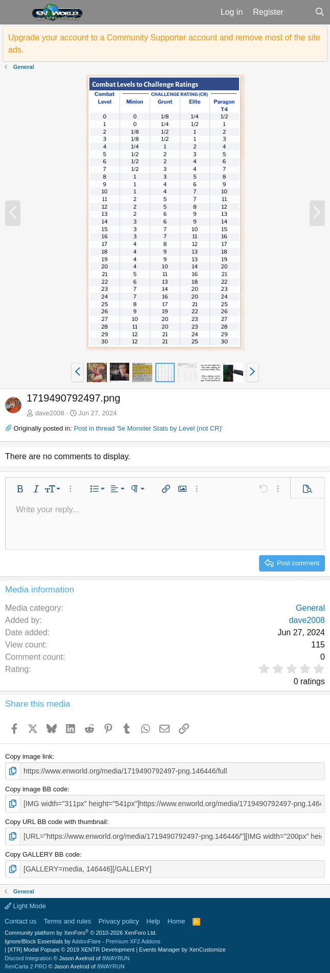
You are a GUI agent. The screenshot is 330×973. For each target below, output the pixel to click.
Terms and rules (67, 918)
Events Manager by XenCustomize (182, 947)
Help (153, 918)
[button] (14, 12)
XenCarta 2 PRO (26, 964)
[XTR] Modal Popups (71, 947)
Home (176, 918)
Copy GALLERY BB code (42, 852)
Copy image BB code (36, 788)
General (310, 608)
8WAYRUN (116, 955)
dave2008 (49, 413)
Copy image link (29, 756)
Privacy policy (119, 918)
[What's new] (299, 12)
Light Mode (25, 903)
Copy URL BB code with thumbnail (56, 820)
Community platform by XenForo (81, 930)
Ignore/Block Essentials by (82, 938)
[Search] (319, 12)
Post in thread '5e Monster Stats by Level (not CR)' (148, 428)
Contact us (20, 918)
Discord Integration (28, 955)
